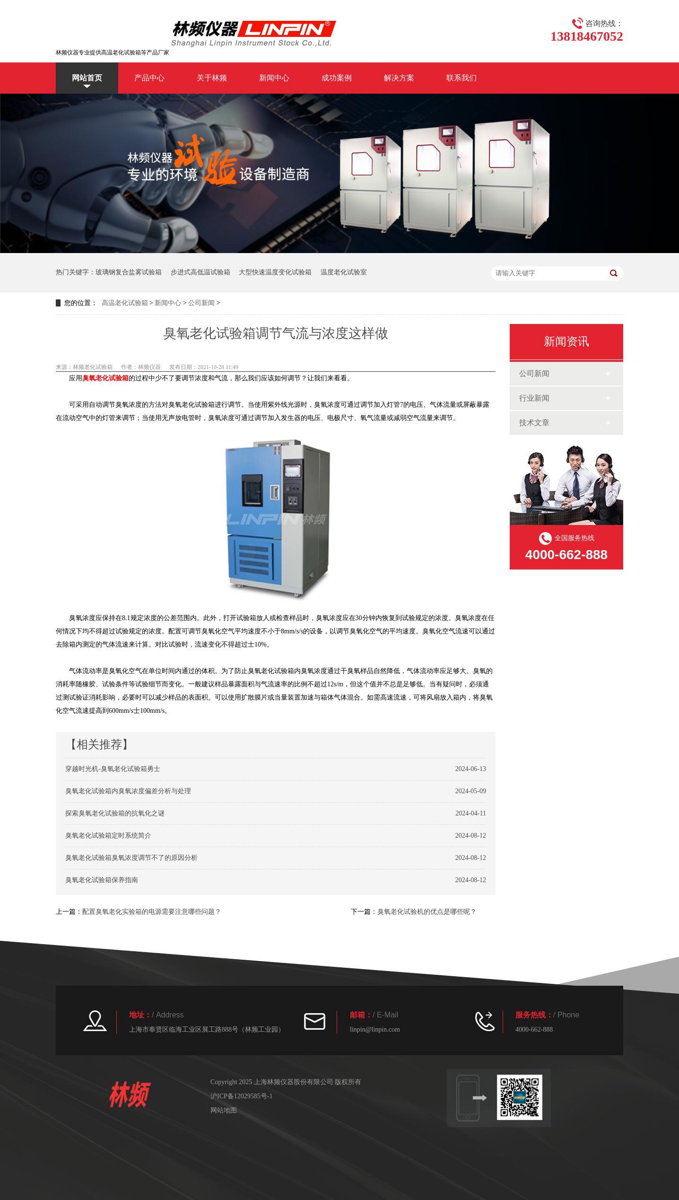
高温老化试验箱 (125, 303)
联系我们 (461, 78)
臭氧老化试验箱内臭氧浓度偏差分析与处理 (128, 791)
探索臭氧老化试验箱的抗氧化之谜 (115, 813)
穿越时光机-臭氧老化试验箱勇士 (112, 768)
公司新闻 (201, 303)
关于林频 (212, 78)
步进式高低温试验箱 (200, 272)
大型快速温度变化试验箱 (275, 272)
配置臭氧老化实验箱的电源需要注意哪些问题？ (151, 911)
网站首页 (87, 78)
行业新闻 (534, 398)
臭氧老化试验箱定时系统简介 (108, 835)
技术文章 (534, 423)
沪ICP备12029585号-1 (241, 1096)
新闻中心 (274, 78)
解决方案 (399, 78)
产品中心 (149, 78)
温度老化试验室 (344, 272)
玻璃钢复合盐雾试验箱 (129, 272)
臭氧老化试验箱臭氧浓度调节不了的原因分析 (131, 857)
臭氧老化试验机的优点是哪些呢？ (427, 911)
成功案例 (337, 78)
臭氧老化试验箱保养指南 (101, 880)
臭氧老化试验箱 (105, 378)
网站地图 (223, 1110)
